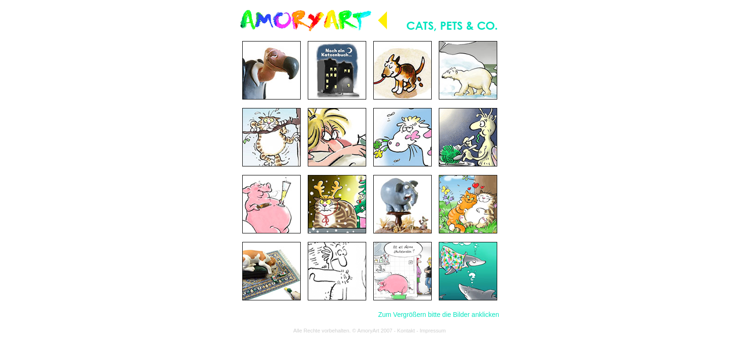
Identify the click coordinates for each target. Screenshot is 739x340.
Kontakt (406, 330)
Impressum (432, 330)
